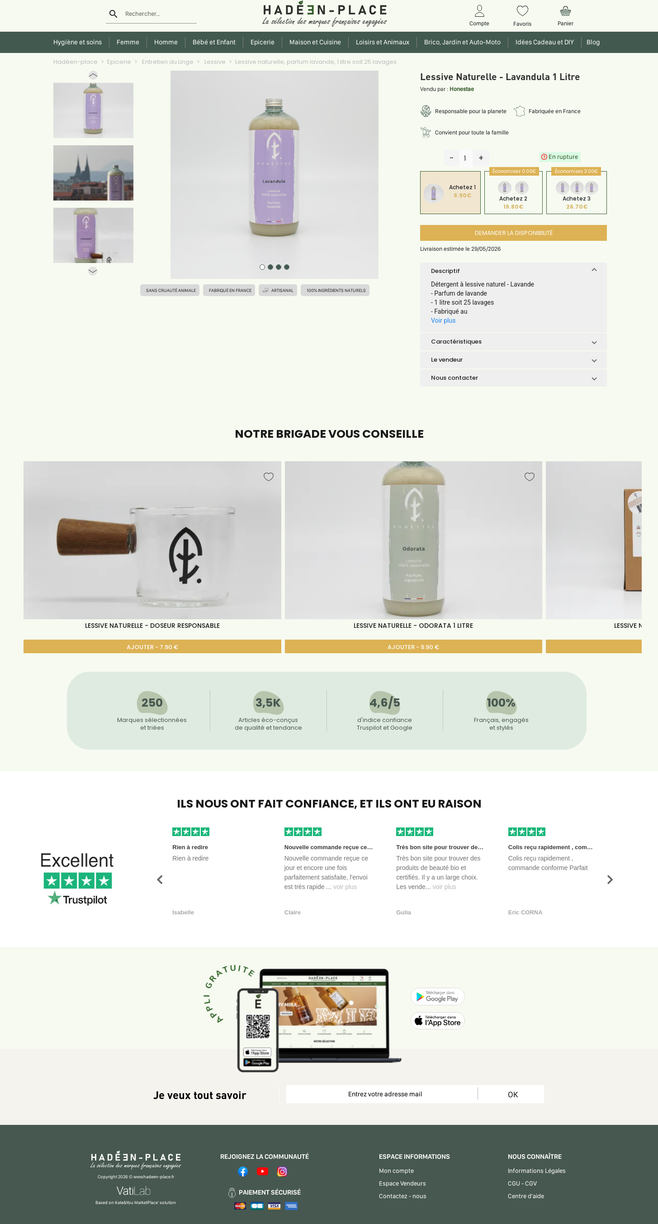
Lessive (214, 61)
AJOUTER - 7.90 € (152, 647)
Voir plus (443, 320)
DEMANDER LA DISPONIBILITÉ (514, 233)
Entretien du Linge (167, 61)
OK (513, 1094)
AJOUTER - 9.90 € (413, 647)
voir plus (345, 886)
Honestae (462, 89)
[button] (93, 77)
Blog (592, 42)
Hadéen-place (75, 61)
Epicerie (119, 61)
